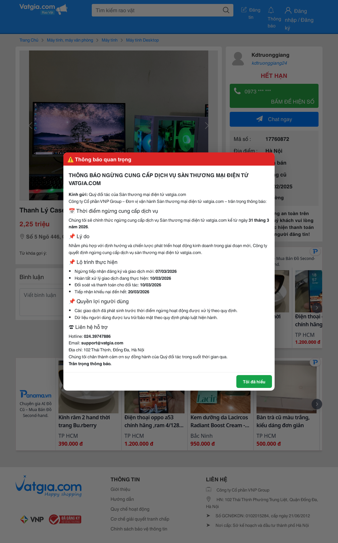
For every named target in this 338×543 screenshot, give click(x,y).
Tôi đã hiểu (254, 381)
